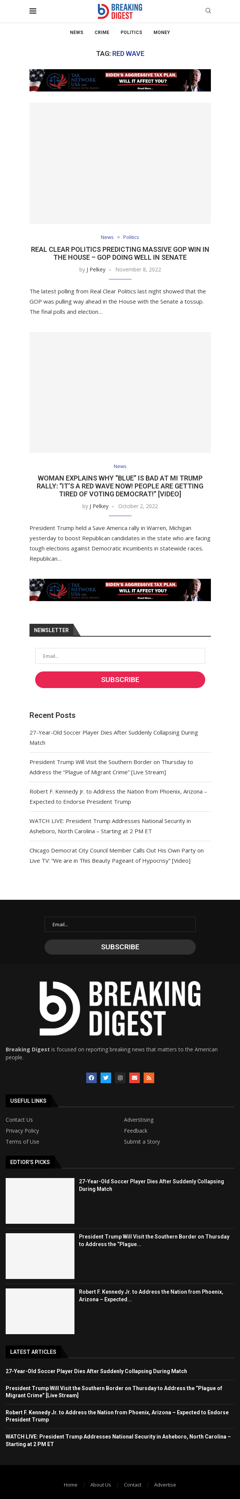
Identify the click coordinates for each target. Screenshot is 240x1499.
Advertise (165, 1484)
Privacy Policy (22, 1130)
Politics (131, 32)
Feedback (135, 1130)
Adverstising (138, 1119)
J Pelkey (96, 269)
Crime (101, 32)
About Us (100, 1484)
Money (161, 32)
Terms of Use (22, 1141)
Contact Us (19, 1119)
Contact (132, 1484)
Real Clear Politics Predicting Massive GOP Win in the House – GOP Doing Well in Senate (120, 253)
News (76, 32)
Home (70, 1484)
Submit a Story (142, 1141)
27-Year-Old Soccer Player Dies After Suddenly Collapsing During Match (96, 1371)
